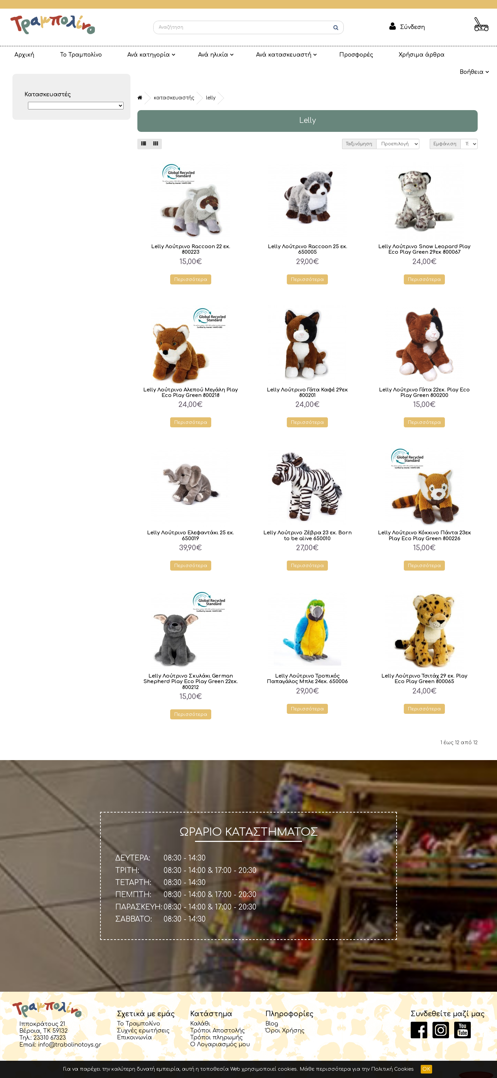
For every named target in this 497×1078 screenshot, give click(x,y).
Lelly (210, 80)
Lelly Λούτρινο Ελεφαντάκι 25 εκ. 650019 (190, 519)
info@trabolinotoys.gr (69, 1029)
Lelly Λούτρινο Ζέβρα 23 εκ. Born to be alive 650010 (307, 519)
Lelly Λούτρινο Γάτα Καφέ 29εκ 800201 (307, 375)
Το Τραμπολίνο (66, 54)
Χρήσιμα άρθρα (373, 54)
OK (426, 1069)
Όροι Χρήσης (284, 1015)
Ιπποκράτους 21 (42, 1008)
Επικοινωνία (134, 1022)
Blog (271, 1008)
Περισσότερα (190, 262)
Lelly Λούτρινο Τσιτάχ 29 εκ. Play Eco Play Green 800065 (424, 662)
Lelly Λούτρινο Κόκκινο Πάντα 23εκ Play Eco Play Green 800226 (424, 519)
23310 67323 (49, 1022)
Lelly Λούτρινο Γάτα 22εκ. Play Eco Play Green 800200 (424, 375)
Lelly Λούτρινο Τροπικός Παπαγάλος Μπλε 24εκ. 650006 (307, 662)
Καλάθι (200, 1008)
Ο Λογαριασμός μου (220, 1029)
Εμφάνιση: (445, 126)
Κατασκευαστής (174, 80)
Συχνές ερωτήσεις (143, 1015)
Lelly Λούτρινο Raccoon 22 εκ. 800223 (190, 232)
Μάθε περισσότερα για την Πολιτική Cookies (357, 1069)
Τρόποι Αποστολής (217, 1015)
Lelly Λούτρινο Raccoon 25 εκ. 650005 (307, 232)
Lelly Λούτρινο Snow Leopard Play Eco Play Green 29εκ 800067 (424, 232)
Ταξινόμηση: (359, 126)
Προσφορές (314, 54)
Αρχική (19, 54)
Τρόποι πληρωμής (216, 1022)
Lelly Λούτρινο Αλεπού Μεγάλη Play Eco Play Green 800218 (191, 375)
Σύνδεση (412, 27)
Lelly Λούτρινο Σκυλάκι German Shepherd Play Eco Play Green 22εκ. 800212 (190, 664)
